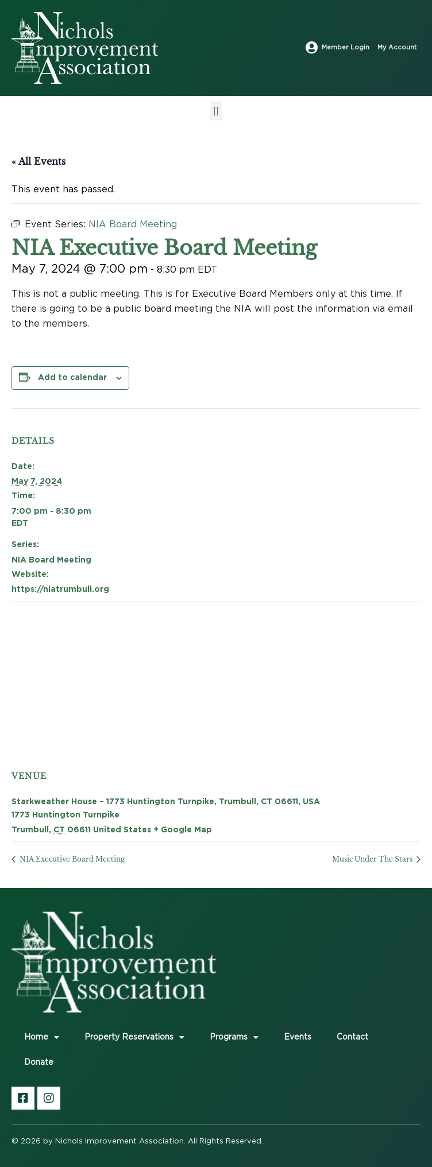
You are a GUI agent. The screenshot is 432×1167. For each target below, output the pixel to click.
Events (297, 1037)
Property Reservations (134, 1037)
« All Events (38, 161)
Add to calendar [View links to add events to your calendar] (72, 377)
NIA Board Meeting (51, 559)
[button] (215, 111)
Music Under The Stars (373, 859)
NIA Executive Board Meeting (71, 859)
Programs (234, 1037)
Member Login (345, 47)
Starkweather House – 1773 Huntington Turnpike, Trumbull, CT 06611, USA (165, 801)
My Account (396, 47)
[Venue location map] (207, 671)
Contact (352, 1037)
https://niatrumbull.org (60, 588)
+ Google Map (182, 829)
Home (41, 1037)
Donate (38, 1063)
